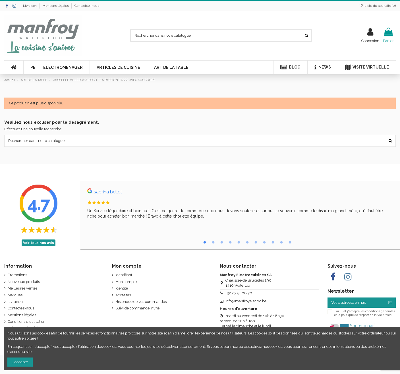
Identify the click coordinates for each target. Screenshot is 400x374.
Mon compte (126, 282)
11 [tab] (290, 242)
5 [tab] (239, 242)
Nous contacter (238, 266)
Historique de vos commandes (141, 301)
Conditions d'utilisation (26, 321)
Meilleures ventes (22, 288)
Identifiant (123, 275)
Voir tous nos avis (38, 243)
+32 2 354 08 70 (238, 293)
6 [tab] (247, 242)
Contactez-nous (86, 6)
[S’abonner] (390, 302)
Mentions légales (56, 6)
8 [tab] (264, 242)
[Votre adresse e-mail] (356, 302)
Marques (15, 295)
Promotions (17, 275)
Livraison (30, 6)
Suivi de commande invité (137, 308)
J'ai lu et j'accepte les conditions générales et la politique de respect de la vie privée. (364, 312)
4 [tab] (230, 242)
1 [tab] (205, 242)
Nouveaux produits (24, 282)
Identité (121, 288)
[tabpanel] (240, 205)
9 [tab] (273, 242)
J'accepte (20, 362)
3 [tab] (222, 242)
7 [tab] (256, 242)
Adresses (123, 295)
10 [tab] (281, 242)
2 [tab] (213, 242)
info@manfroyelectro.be (245, 301)
